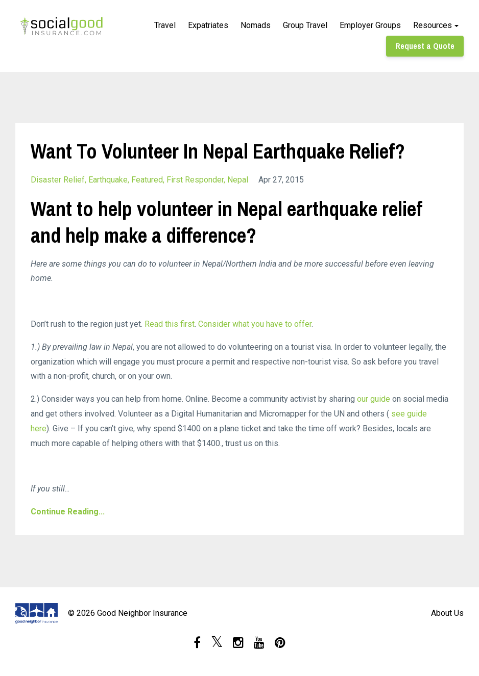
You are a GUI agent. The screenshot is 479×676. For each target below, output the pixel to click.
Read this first (170, 324)
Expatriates (208, 25)
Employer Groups (370, 25)
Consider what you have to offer (255, 324)
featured (147, 180)
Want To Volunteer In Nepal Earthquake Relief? (218, 151)
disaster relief (58, 180)
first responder (195, 180)
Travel (165, 25)
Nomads (256, 25)
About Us (447, 613)
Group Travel (305, 25)
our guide (373, 399)
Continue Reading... (68, 511)
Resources (432, 25)
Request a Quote (424, 45)
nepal (237, 180)
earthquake (108, 180)
